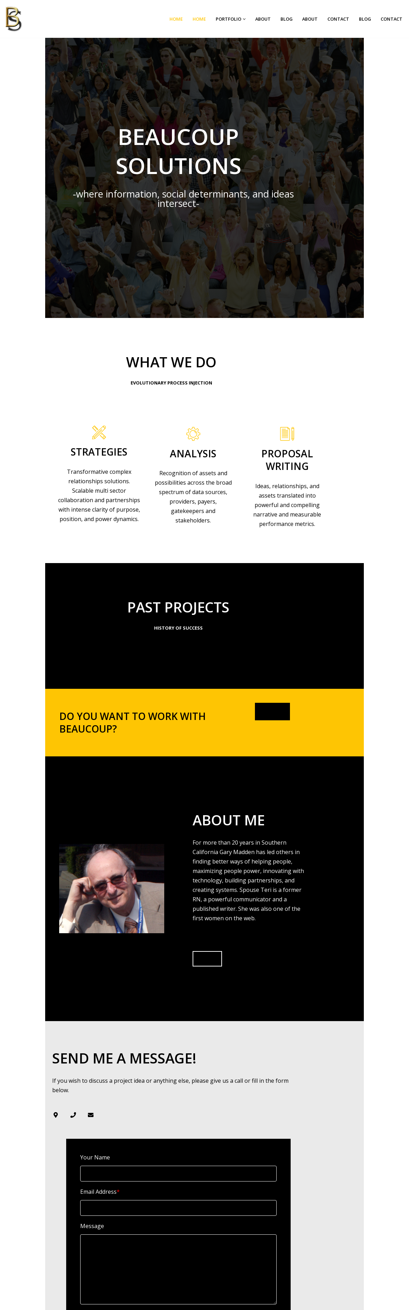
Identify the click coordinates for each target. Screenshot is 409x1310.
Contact (338, 19)
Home (174, 19)
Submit (57, 1228)
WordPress (230, 1301)
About (262, 19)
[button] (243, 19)
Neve (171, 1301)
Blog (285, 19)
